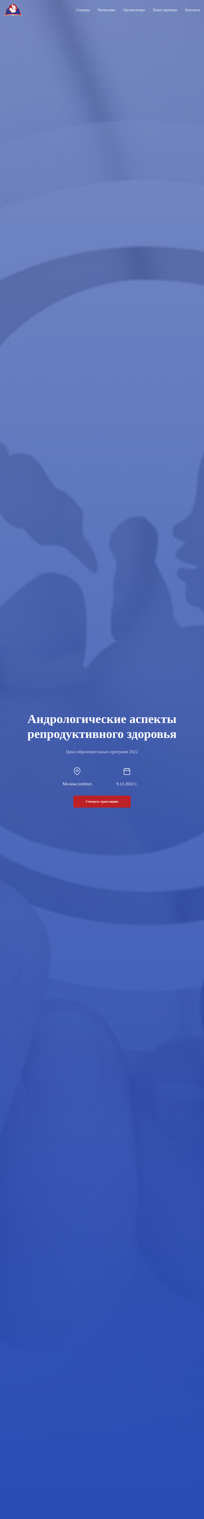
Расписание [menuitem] (106, 10)
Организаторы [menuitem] (134, 10)
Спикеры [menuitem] (83, 10)
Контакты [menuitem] (192, 10)
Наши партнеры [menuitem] (165, 10)
